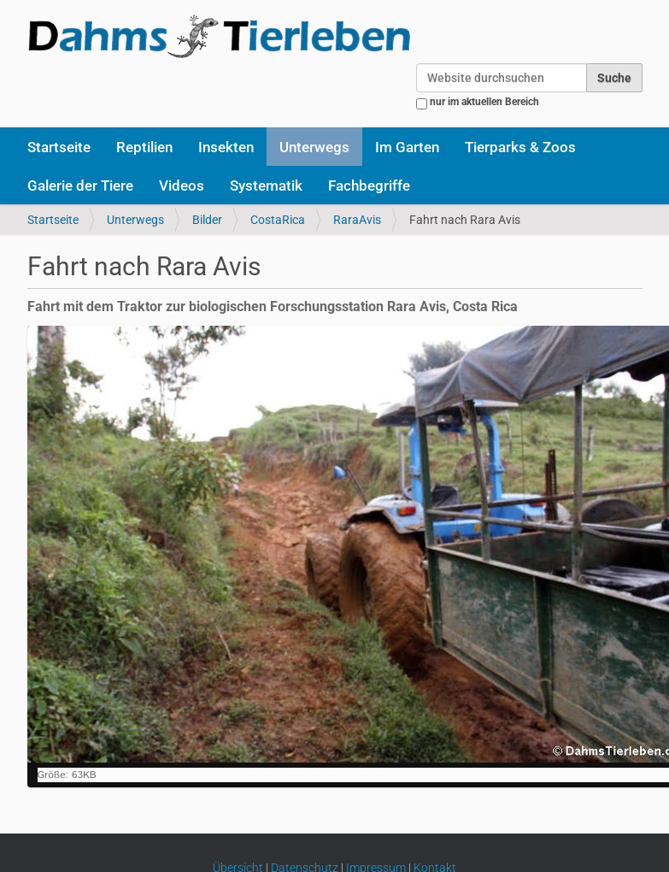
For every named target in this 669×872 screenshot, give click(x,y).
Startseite (59, 147)
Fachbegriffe (369, 185)
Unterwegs (314, 147)
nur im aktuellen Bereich (484, 102)
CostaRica (277, 220)
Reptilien (144, 147)
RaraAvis (357, 220)
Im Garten (407, 147)
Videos (181, 185)
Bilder (207, 220)
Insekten (226, 147)
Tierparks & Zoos (520, 147)
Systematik (266, 185)
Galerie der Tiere (80, 185)
